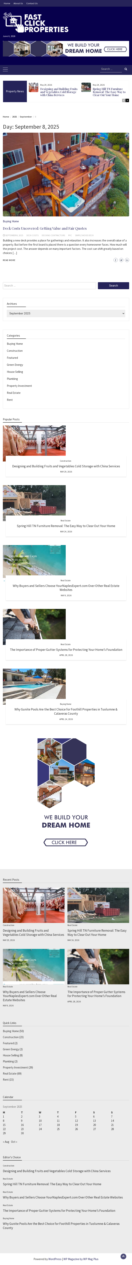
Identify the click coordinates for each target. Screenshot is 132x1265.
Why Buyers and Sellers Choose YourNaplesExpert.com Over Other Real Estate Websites (66, 588)
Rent (10, 400)
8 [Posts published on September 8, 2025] (3, 1120)
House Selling (15, 372)
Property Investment (19, 386)
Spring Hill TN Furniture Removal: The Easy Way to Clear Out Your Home (109, 92)
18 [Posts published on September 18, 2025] (58, 1125)
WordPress (55, 1259)
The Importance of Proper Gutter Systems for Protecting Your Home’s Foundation (66, 650)
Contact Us (32, 3)
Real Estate (14, 393)
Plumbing (12, 379)
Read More (9, 260)
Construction (15, 350)
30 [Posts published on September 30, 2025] (22, 1133)
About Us (18, 3)
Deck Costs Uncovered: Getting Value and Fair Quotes (45, 228)
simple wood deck (84, 235)
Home (7, 3)
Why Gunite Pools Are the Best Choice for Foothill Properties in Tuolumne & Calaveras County (66, 711)
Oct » (14, 1142)
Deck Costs (32, 235)
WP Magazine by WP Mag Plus (80, 1259)
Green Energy (15, 365)
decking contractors (53, 235)
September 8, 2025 (14, 235)
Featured (12, 358)
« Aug (6, 1142)
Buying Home (11, 221)
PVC (70, 235)
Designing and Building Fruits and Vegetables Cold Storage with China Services (59, 92)
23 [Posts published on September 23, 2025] (22, 1129)
